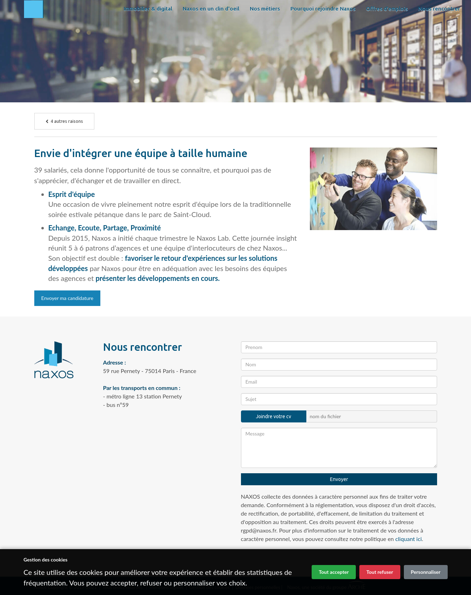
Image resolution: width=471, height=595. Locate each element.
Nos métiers (264, 28)
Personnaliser (426, 572)
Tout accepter (334, 572)
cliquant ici (408, 538)
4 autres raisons (64, 121)
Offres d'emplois (386, 28)
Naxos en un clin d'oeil (210, 28)
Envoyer (339, 479)
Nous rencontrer (144, 46)
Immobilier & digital (147, 28)
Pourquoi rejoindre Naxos (322, 28)
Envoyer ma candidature (67, 298)
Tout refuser (379, 572)
